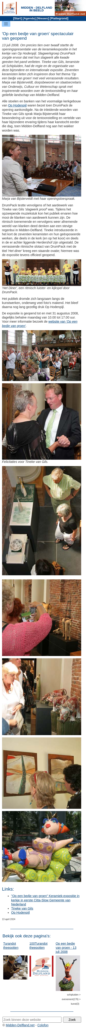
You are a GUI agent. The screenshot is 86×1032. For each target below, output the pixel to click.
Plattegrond (59, 18)
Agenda (29, 18)
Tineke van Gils (22, 908)
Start (17, 18)
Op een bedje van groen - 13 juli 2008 (66, 948)
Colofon (42, 1025)
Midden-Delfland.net (20, 1025)
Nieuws (42, 18)
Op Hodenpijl (17, 105)
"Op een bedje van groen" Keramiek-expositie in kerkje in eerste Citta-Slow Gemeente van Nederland (45, 900)
